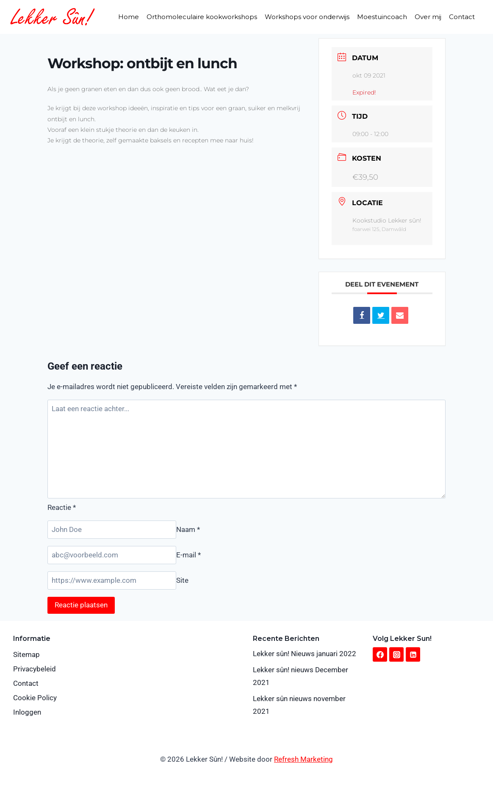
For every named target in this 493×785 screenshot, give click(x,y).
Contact (462, 17)
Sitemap (26, 654)
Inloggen (27, 712)
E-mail (188, 555)
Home (128, 17)
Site (182, 580)
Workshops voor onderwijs (307, 17)
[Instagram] (396, 654)
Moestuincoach (382, 17)
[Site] (111, 580)
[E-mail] (111, 555)
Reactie (61, 507)
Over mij (428, 17)
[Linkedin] (413, 654)
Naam (188, 529)
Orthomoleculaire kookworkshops (202, 17)
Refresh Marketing (303, 759)
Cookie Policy (35, 697)
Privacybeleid (34, 669)
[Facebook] (380, 654)
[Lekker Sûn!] (52, 16)
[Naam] (111, 530)
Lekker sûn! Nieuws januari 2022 (304, 653)
